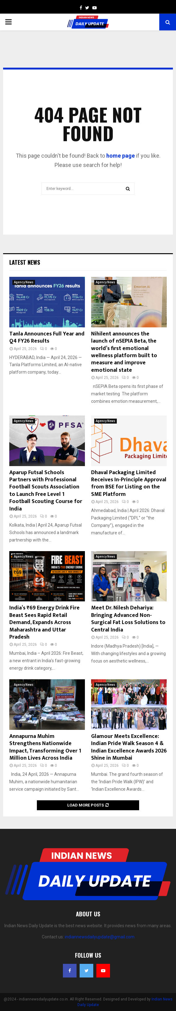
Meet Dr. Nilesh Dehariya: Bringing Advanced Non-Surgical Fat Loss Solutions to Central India (128, 618)
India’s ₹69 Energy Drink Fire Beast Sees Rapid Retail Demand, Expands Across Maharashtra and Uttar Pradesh (44, 622)
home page (120, 155)
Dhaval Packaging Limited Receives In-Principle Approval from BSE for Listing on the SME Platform (128, 483)
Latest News (24, 262)
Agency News (23, 282)
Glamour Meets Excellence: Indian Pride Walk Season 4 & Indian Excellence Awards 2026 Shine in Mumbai (129, 747)
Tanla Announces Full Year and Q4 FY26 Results (47, 337)
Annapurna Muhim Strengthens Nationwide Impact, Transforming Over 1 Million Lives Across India (45, 747)
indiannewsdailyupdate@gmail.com (99, 936)
